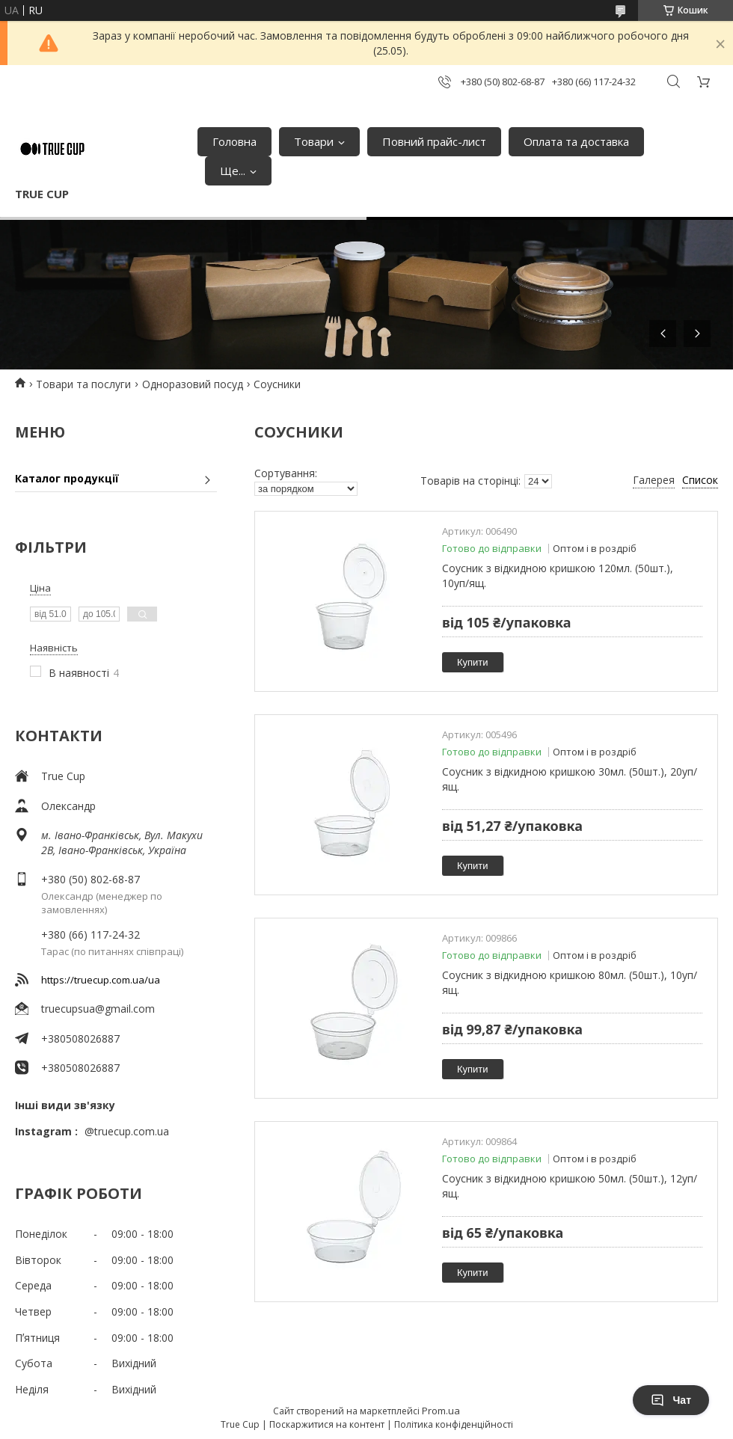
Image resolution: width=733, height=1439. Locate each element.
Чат (671, 1400)
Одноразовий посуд (192, 384)
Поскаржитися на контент (326, 1424)
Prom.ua (441, 1410)
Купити (472, 662)
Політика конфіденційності (453, 1424)
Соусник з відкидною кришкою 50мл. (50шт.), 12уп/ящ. (569, 1185)
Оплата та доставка (576, 141)
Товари (314, 141)
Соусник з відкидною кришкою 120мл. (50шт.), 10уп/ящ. (557, 575)
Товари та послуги (83, 384)
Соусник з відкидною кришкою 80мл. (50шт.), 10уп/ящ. (569, 982)
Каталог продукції (67, 478)
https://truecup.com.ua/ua (100, 980)
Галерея (654, 480)
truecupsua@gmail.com (98, 1008)
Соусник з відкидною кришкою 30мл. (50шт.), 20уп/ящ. (569, 779)
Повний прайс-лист (434, 141)
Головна (234, 141)
